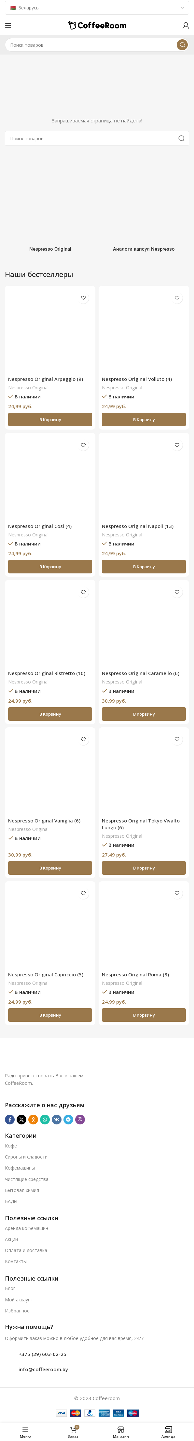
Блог (10, 1288)
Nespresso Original (28, 387)
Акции (11, 1239)
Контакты (16, 1261)
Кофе (11, 1146)
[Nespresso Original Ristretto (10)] (50, 625)
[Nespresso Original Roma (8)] (144, 926)
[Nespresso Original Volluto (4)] (144, 331)
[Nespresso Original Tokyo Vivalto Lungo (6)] (144, 772)
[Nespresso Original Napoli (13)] (144, 478)
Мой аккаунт (19, 1300)
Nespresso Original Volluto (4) (137, 379)
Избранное (17, 1311)
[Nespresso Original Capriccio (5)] (50, 926)
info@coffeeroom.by (43, 1369)
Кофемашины (20, 1168)
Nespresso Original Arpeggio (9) (45, 379)
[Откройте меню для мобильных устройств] (8, 25)
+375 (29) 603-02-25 (42, 1354)
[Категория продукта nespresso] (50, 204)
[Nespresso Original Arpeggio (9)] (50, 331)
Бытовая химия (22, 1190)
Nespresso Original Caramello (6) (140, 673)
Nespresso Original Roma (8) (135, 974)
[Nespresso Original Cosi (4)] (50, 478)
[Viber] (80, 1119)
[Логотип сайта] (97, 24)
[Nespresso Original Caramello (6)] (144, 625)
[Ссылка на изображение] (78, 1058)
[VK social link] (57, 1119)
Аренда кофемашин (26, 1228)
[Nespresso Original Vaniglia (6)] (50, 772)
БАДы (11, 1201)
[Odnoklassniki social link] (33, 1119)
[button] (50, 419)
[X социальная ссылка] (21, 1119)
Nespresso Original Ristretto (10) (46, 673)
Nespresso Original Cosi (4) (40, 526)
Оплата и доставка (26, 1250)
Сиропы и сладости (26, 1157)
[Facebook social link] (10, 1119)
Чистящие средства (26, 1179)
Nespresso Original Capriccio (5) (45, 974)
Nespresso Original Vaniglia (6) (44, 820)
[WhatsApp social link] (45, 1119)
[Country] (97, 8)
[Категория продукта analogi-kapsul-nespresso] (144, 204)
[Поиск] (97, 45)
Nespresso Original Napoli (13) (137, 526)
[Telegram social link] (68, 1119)
